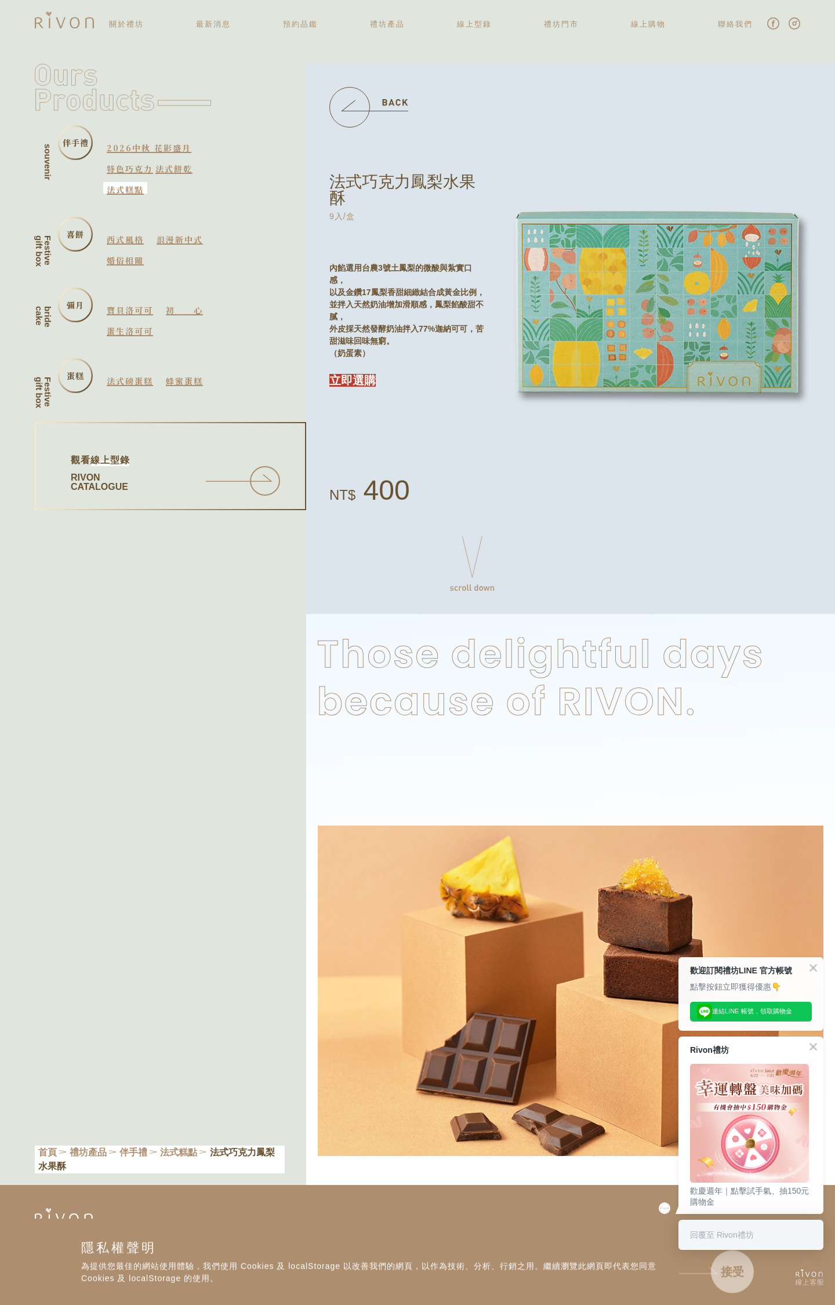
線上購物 (648, 24)
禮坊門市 (561, 24)
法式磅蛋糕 (130, 381)
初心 (184, 310)
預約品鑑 (300, 24)
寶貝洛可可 (130, 310)
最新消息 (213, 24)
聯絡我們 (735, 24)
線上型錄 (474, 24)
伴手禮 (133, 1152)
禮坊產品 (88, 1152)
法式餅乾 (174, 169)
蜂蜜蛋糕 (184, 381)
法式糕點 (125, 189)
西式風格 (125, 239)
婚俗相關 (125, 260)
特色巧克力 (130, 169)
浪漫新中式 (180, 239)
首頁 (47, 1152)
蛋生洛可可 (130, 331)
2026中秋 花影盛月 (149, 148)
